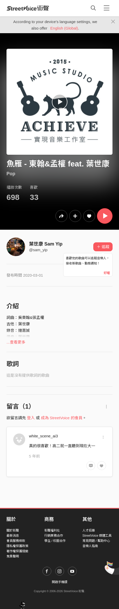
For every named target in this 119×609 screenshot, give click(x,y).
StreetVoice (27, 8)
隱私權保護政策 (17, 546)
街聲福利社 (52, 530)
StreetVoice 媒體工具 (97, 535)
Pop (10, 173)
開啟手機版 (59, 582)
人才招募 (88, 530)
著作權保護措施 (17, 551)
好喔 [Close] (107, 273)
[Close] (113, 22)
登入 (31, 418)
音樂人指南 (90, 546)
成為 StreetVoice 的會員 (61, 418)
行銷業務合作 (53, 535)
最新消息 (12, 535)
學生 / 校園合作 (55, 541)
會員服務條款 (15, 541)
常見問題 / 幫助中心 (96, 541)
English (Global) (64, 28)
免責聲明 (12, 556)
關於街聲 (12, 530)
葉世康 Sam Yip (45, 244)
